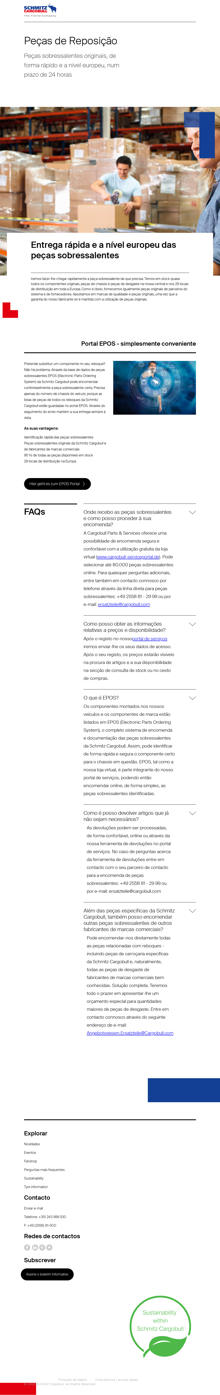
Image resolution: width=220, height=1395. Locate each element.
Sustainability (33, 1178)
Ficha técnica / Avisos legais (116, 1380)
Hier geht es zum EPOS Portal (54, 484)
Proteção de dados (72, 1380)
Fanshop (30, 1161)
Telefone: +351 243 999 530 (45, 1217)
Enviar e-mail (33, 1208)
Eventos (30, 1153)
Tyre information (36, 1187)
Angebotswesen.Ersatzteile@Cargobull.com (130, 1033)
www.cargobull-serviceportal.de (128, 557)
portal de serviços (149, 639)
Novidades (32, 1144)
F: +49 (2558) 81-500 (40, 1225)
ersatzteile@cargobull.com (124, 605)
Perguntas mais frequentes (44, 1170)
